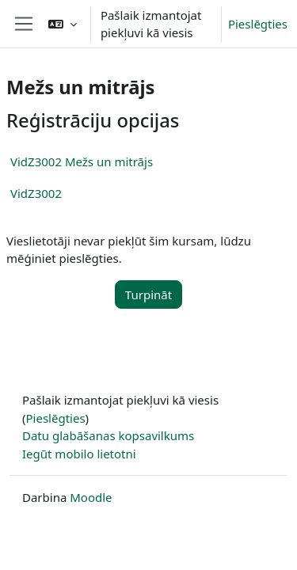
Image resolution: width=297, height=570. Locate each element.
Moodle (91, 497)
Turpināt (148, 294)
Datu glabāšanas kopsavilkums (108, 435)
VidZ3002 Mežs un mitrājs (81, 161)
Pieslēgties (257, 24)
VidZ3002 (36, 193)
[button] (62, 24)
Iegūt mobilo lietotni (79, 454)
